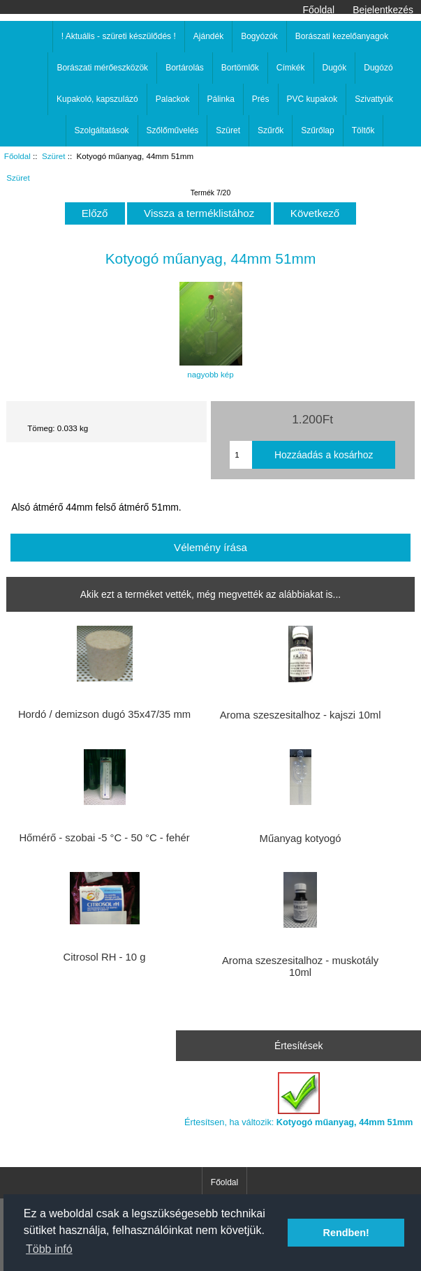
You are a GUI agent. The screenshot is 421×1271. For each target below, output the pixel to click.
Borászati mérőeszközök (102, 68)
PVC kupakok (312, 99)
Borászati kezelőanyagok (341, 36)
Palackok (173, 99)
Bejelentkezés (383, 9)
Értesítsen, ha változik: (298, 1099)
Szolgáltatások (102, 130)
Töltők (363, 130)
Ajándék (208, 36)
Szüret (54, 155)
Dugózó (378, 68)
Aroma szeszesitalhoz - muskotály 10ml (300, 966)
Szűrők (270, 130)
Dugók (335, 68)
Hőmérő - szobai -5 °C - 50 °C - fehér (104, 837)
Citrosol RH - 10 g (105, 957)
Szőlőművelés (173, 130)
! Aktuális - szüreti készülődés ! (118, 36)
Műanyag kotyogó (300, 838)
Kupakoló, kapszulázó (97, 99)
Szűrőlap (317, 130)
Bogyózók (259, 36)
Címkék (290, 68)
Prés (260, 99)
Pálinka (221, 99)
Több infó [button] (49, 1249)
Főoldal (319, 9)
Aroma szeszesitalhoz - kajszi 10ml (300, 715)
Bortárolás (184, 68)
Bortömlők (240, 68)
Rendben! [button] (346, 1232)
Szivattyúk (374, 99)
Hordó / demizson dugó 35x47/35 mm (104, 714)
